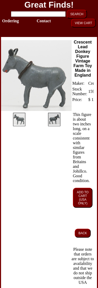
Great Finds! (48, 4)
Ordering (7, 21)
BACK (82, 233)
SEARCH (76, 14)
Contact (42, 21)
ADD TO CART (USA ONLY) (83, 197)
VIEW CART (83, 23)
